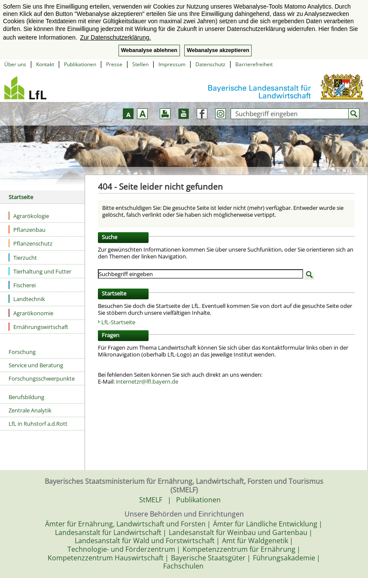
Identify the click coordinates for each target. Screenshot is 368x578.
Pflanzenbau (27, 229)
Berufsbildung (26, 397)
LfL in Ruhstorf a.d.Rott (38, 423)
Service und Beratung (36, 365)
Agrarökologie (29, 216)
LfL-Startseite (118, 322)
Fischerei (22, 285)
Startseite (21, 197)
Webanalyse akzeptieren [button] (218, 50)
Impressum (172, 64)
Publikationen (80, 64)
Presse (114, 64)
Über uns (15, 64)
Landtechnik (27, 299)
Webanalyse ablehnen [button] (149, 50)
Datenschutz (210, 64)
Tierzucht (23, 257)
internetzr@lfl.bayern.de (147, 381)
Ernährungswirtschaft (38, 327)
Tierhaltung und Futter (40, 271)
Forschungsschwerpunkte (42, 378)
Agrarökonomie (31, 313)
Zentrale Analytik (30, 410)
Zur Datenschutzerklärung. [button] (115, 37)
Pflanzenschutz (30, 243)
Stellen (140, 64)
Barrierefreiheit (254, 64)
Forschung (22, 352)
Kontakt (45, 64)
